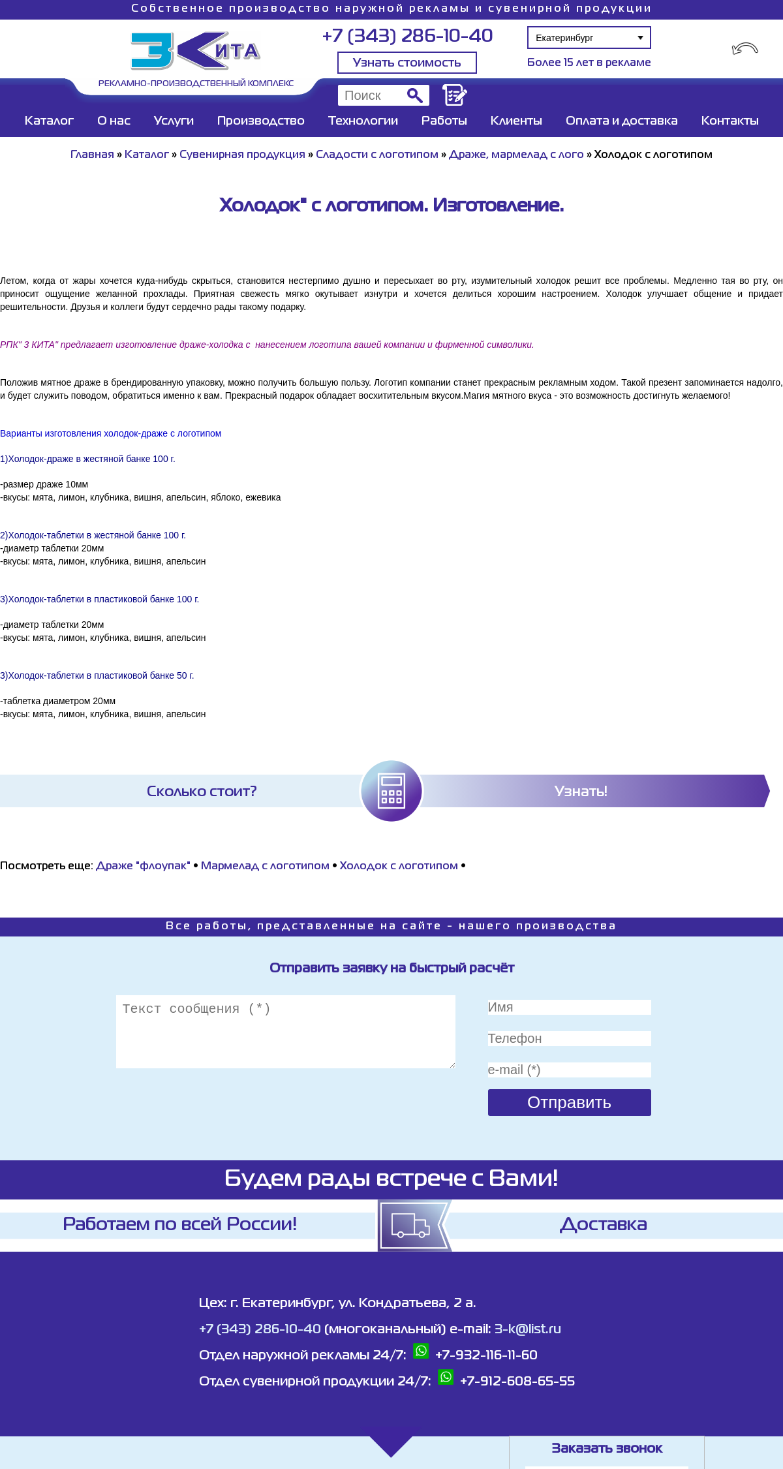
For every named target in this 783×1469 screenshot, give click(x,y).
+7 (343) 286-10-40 (407, 37)
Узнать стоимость (407, 63)
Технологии (363, 121)
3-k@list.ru (528, 1329)
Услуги (174, 121)
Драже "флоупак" (143, 866)
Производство (261, 121)
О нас (113, 121)
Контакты (730, 121)
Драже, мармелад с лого (516, 155)
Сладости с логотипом (377, 155)
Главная (92, 155)
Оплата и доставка (622, 121)
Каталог (49, 121)
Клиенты (516, 121)
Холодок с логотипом (399, 866)
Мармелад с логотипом (265, 866)
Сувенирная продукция (242, 155)
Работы (444, 121)
